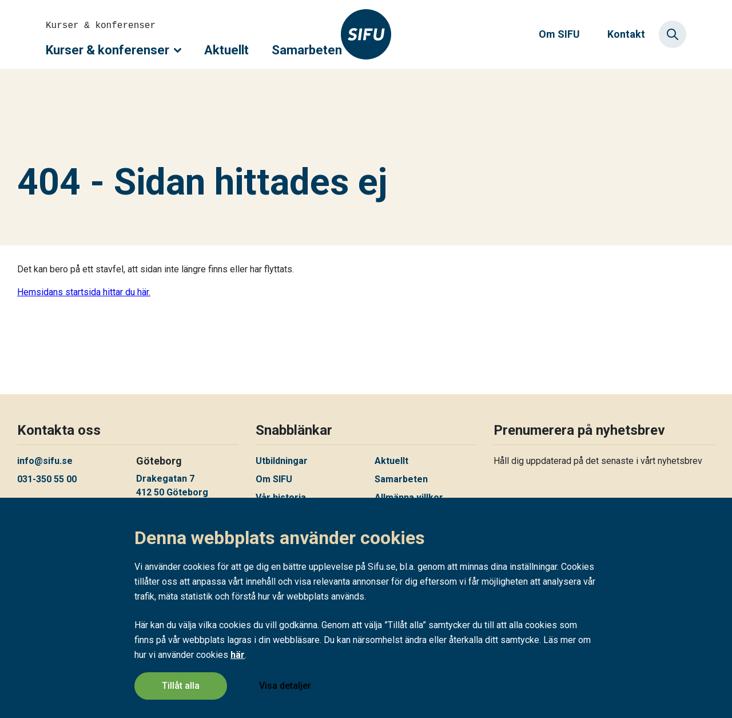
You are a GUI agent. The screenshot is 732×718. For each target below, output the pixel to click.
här (237, 655)
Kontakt (626, 34)
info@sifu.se (45, 460)
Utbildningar (282, 460)
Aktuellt (226, 50)
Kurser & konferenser (113, 50)
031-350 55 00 (47, 479)
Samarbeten (307, 50)
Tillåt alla (181, 685)
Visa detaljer (285, 685)
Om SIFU (559, 34)
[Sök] (672, 34)
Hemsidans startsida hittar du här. (83, 292)
